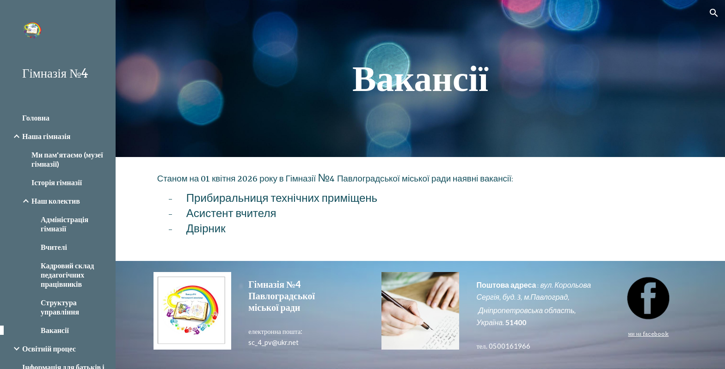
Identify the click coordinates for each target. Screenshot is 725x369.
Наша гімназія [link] (46, 136)
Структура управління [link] (60, 307)
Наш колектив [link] (55, 200)
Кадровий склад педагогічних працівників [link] (67, 274)
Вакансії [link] (55, 330)
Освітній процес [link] (49, 348)
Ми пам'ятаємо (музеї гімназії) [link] (67, 159)
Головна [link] (35, 117)
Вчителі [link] (54, 246)
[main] (420, 78)
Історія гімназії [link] (56, 182)
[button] (714, 13)
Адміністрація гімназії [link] (64, 224)
